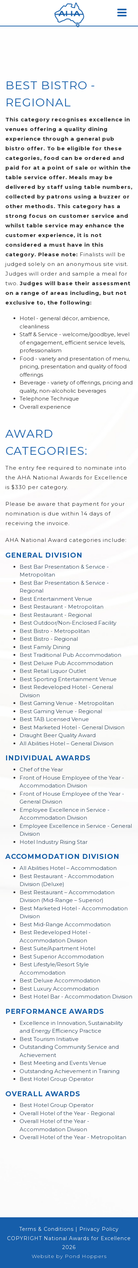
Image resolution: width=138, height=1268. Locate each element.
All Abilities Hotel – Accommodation (68, 868)
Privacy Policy (99, 1229)
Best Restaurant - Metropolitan (62, 606)
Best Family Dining (45, 647)
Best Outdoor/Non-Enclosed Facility (68, 622)
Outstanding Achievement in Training (70, 1071)
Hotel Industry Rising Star (53, 842)
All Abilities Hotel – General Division (66, 743)
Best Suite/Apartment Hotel (57, 948)
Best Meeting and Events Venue (63, 1063)
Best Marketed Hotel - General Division (72, 727)
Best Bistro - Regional (49, 638)
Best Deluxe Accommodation (60, 980)
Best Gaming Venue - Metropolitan (67, 703)
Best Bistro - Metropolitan (55, 631)
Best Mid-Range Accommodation (65, 924)
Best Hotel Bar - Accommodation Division (76, 996)
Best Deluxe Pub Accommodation (66, 663)
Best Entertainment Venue (56, 598)
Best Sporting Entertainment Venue (68, 679)
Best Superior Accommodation (62, 956)
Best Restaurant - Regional (56, 615)
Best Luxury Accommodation (59, 988)
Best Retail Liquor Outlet (53, 671)
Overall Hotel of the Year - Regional (67, 1113)
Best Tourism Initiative (49, 1039)
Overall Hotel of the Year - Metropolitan (73, 1137)
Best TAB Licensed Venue (54, 719)
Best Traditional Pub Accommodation (70, 654)
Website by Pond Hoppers (69, 1256)
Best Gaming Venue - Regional (61, 711)
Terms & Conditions (46, 1229)
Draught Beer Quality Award (58, 735)
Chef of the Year (41, 769)
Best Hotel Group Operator (57, 1079)
